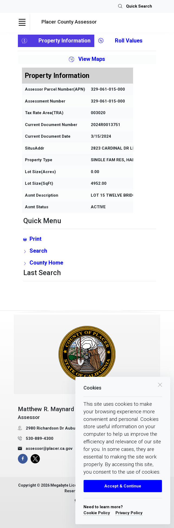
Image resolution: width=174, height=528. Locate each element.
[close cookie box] (160, 384)
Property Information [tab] (56, 41)
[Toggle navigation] (22, 22)
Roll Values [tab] (120, 41)
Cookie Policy (96, 512)
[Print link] (89, 239)
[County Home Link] (89, 263)
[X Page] (35, 458)
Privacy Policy (129, 512)
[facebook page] (23, 459)
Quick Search (135, 6)
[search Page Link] (89, 251)
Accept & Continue (122, 486)
